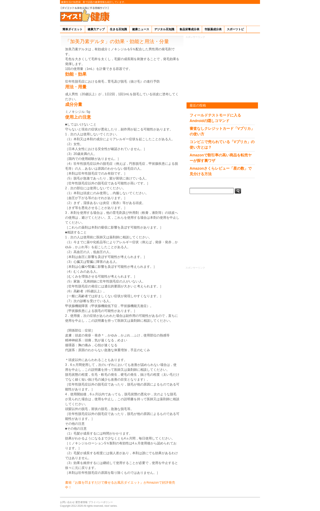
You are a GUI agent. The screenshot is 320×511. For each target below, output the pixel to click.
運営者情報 (81, 502)
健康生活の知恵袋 (71, 2)
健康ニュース (140, 29)
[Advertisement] (185, 14)
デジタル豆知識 (164, 29)
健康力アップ (96, 29)
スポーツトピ (235, 29)
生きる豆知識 (118, 29)
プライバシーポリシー (100, 502)
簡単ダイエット (72, 29)
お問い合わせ (67, 502)
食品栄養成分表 (189, 29)
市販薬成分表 (213, 29)
